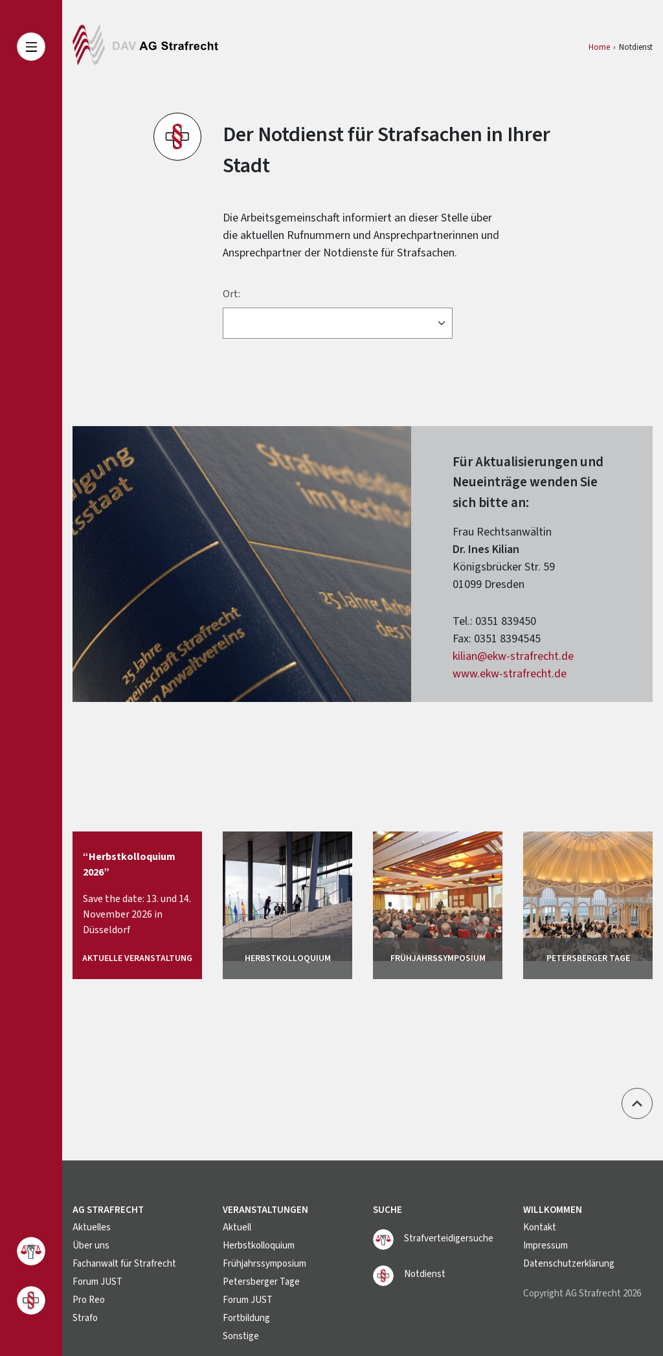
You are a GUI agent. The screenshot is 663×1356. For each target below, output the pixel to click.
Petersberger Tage (261, 1282)
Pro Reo (89, 1300)
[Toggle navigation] (31, 46)
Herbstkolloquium (259, 1245)
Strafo (85, 1318)
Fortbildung (246, 1318)
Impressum (545, 1245)
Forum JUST (97, 1282)
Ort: (231, 294)
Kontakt (539, 1227)
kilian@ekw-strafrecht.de (513, 656)
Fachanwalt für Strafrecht (124, 1264)
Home (599, 47)
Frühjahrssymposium (264, 1264)
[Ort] (338, 323)
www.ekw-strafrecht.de (510, 674)
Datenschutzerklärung (568, 1264)
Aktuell (237, 1227)
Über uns (91, 1245)
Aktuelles (92, 1227)
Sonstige (241, 1336)
